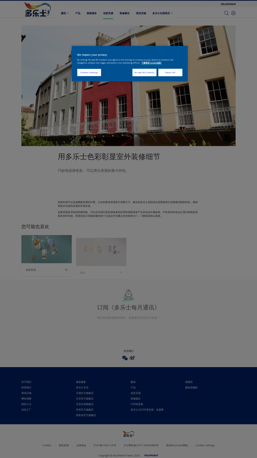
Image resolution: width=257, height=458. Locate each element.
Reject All (170, 72)
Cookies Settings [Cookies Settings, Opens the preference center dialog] (89, 72)
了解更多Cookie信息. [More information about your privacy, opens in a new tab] (151, 62)
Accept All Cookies (144, 72)
